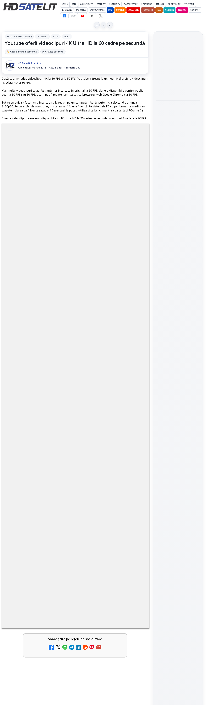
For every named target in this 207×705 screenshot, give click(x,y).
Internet (42, 36)
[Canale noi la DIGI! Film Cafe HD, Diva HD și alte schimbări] (60, 328)
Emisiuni (160, 4)
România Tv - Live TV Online (104, 491)
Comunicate (86, 4)
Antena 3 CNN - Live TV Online (27, 491)
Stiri (56, 36)
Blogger (130, 581)
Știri (74, 4)
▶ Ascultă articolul (53, 51)
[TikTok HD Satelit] (92, 15)
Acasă (65, 4)
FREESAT (172, 512)
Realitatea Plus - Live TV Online (103, 453)
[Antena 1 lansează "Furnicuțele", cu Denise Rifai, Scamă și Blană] (60, 461)
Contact (195, 10)
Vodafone (133, 10)
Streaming (146, 4)
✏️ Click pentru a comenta (22, 51)
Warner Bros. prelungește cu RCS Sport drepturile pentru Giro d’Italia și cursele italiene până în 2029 (177, 104)
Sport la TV (174, 4)
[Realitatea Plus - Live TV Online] (134, 461)
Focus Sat (148, 10)
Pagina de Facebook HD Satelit (178, 409)
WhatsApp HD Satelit (178, 433)
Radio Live (81, 10)
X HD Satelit (178, 461)
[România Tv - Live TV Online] (134, 499)
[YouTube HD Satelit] (83, 15)
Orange (120, 10)
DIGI (110, 10)
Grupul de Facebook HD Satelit (178, 422)
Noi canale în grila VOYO (177, 61)
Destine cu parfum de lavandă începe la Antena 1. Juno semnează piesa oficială (105, 414)
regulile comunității (55, 224)
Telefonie (189, 4)
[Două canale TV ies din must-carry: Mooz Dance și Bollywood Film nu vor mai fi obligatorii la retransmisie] (134, 366)
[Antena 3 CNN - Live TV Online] (60, 499)
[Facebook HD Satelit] (64, 15)
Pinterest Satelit (177, 470)
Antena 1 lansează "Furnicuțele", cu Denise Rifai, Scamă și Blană (30, 457)
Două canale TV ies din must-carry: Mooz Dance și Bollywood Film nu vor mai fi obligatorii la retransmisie (105, 368)
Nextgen (169, 10)
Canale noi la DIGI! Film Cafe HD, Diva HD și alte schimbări (30, 324)
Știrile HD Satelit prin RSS (178, 480)
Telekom (182, 10)
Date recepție (131, 4)
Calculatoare (97, 10)
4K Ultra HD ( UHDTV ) (19, 36)
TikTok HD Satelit (178, 451)
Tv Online (67, 10)
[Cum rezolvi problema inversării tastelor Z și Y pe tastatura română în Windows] (60, 415)
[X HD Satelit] (101, 15)
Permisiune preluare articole (178, 551)
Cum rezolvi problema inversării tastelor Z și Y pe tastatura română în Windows (30, 416)
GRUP (73, 15)
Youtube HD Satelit (178, 442)
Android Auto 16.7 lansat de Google (104, 320)
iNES (159, 10)
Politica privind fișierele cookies (178, 562)
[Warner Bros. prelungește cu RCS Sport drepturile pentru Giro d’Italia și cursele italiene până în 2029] (178, 127)
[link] (38, 331)
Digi (160, 512)
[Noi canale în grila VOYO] (178, 77)
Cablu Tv (101, 4)
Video (67, 36)
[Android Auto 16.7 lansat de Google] (134, 328)
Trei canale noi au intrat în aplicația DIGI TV (29, 360)
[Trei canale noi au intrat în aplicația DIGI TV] (60, 366)
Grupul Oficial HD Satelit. (88, 229)
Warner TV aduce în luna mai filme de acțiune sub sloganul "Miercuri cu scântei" (177, 152)
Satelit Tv (114, 4)
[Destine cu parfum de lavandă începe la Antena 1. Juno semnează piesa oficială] (134, 415)
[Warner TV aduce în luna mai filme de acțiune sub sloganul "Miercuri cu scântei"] (178, 173)
